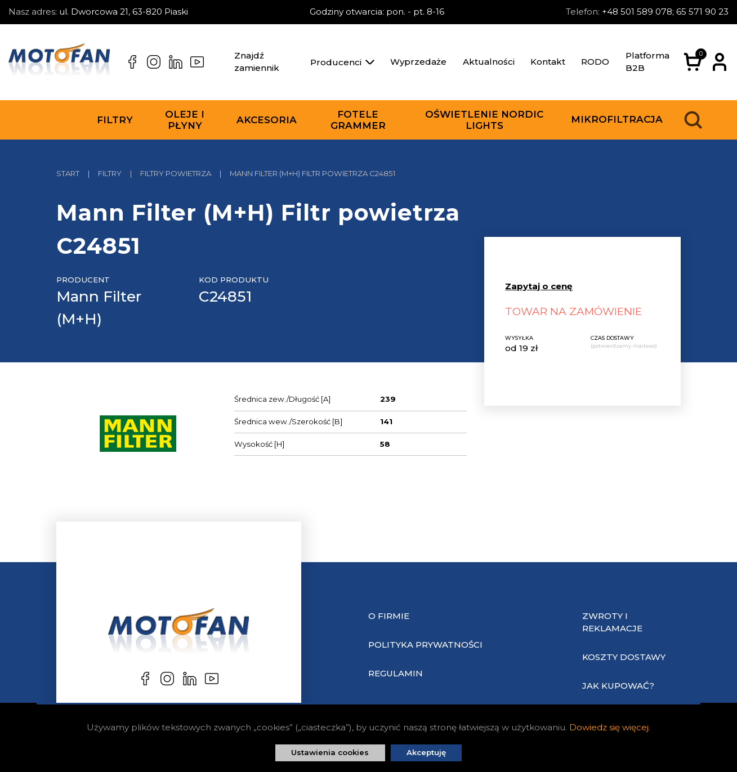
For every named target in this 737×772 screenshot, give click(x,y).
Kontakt (547, 61)
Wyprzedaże (418, 61)
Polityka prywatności (425, 644)
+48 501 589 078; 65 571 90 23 (665, 11)
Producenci (342, 62)
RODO (595, 61)
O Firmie (388, 616)
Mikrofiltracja (617, 119)
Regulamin (395, 673)
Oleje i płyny (184, 120)
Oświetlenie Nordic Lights (484, 120)
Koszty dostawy (623, 657)
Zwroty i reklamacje (612, 622)
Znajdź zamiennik (256, 62)
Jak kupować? (618, 685)
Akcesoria (266, 119)
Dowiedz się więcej (609, 727)
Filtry (115, 119)
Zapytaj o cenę (539, 286)
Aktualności (489, 61)
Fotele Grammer (358, 120)
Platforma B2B (647, 62)
